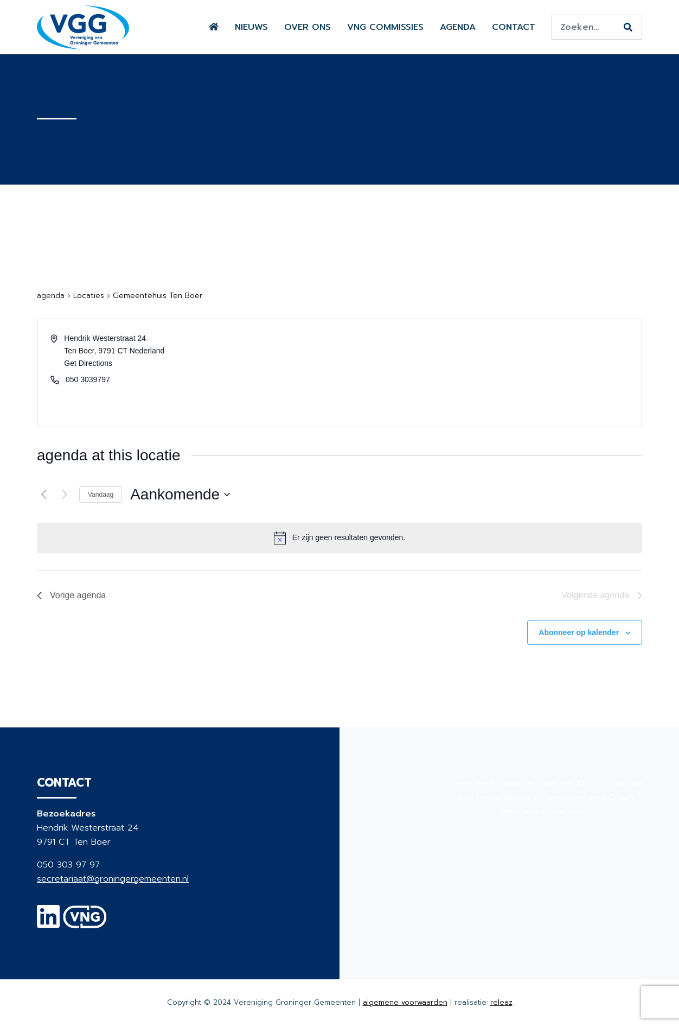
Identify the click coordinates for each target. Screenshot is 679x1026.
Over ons (307, 27)
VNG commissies (385, 27)
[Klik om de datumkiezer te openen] (180, 494)
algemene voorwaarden (405, 1002)
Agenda (458, 27)
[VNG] (85, 923)
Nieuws (251, 27)
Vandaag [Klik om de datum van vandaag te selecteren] (100, 494)
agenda (51, 295)
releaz (501, 1002)
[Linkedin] (48, 923)
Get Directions (88, 363)
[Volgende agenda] (64, 494)
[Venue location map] (490, 373)
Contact (513, 27)
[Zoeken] (628, 27)
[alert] (349, 537)
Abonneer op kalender (579, 632)
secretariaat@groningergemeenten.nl (113, 878)
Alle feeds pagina (494, 797)
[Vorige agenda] (43, 494)
